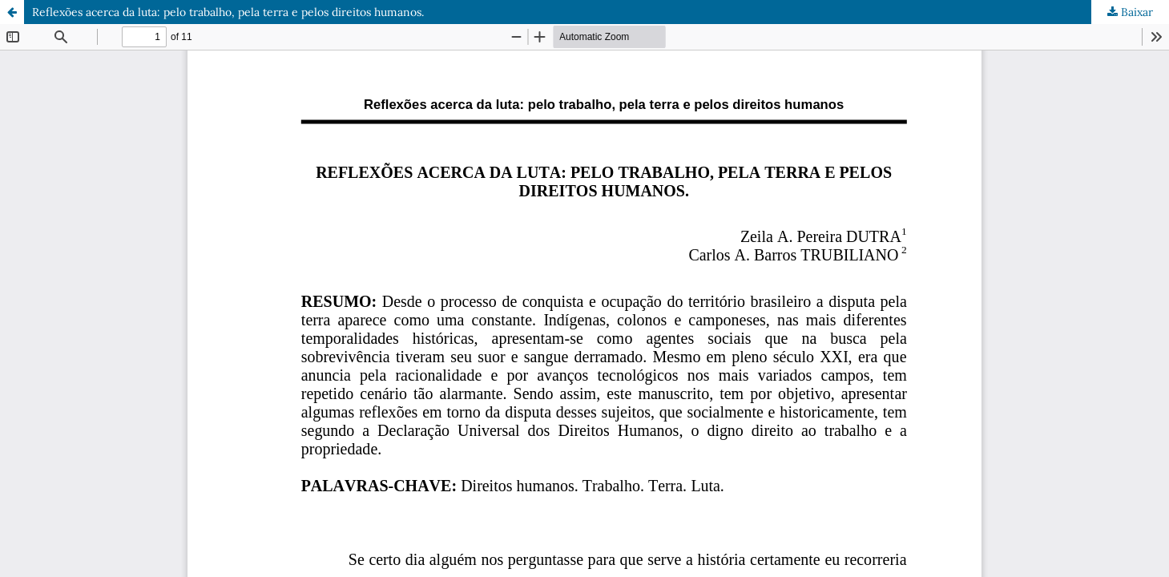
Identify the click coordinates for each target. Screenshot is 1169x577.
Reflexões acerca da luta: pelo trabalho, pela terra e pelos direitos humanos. (228, 12)
